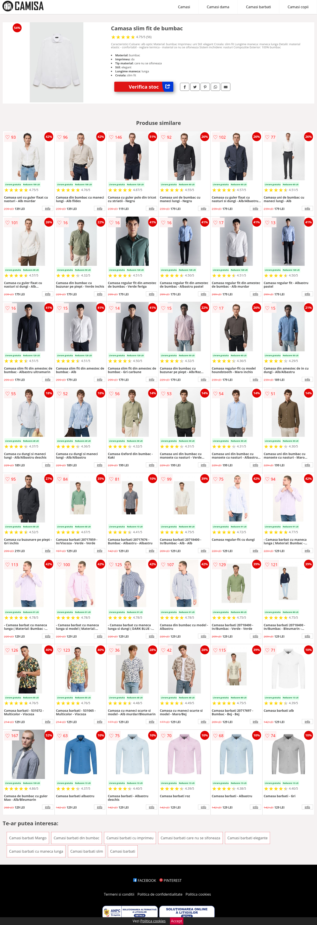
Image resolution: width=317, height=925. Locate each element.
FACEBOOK (144, 880)
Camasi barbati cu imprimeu (129, 838)
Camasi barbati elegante (247, 838)
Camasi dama (218, 6)
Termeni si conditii (119, 894)
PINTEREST (170, 880)
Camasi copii (298, 6)
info (47, 208)
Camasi (184, 6)
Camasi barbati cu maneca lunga (36, 851)
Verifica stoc (151, 87)
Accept (176, 921)
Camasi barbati (258, 6)
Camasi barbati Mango (28, 838)
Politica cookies (198, 894)
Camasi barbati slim (86, 851)
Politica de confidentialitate (159, 894)
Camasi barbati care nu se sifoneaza (190, 838)
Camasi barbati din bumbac (76, 838)
